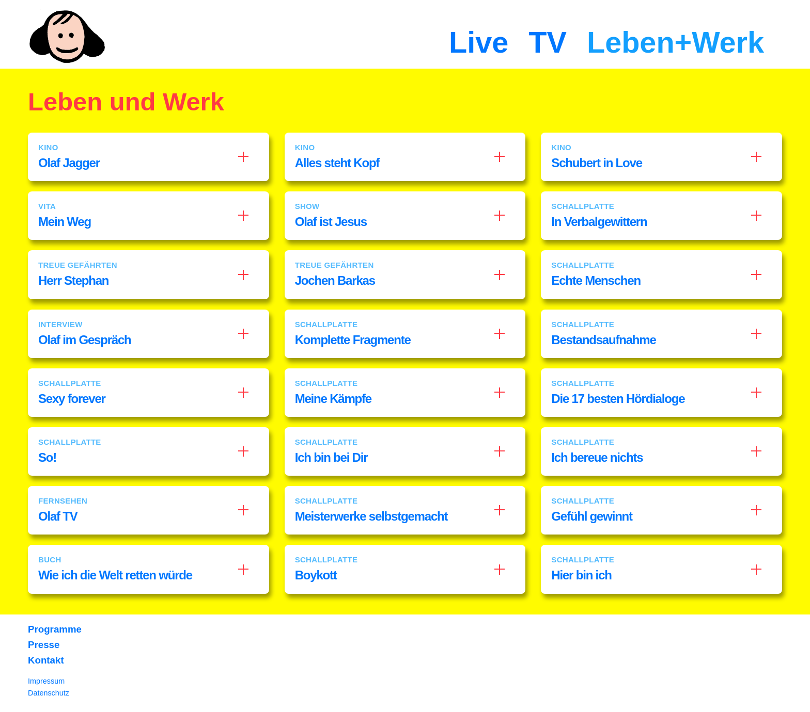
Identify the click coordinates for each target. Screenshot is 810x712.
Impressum (46, 681)
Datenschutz (48, 693)
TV (547, 42)
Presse (43, 644)
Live (478, 42)
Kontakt (46, 660)
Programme (55, 629)
